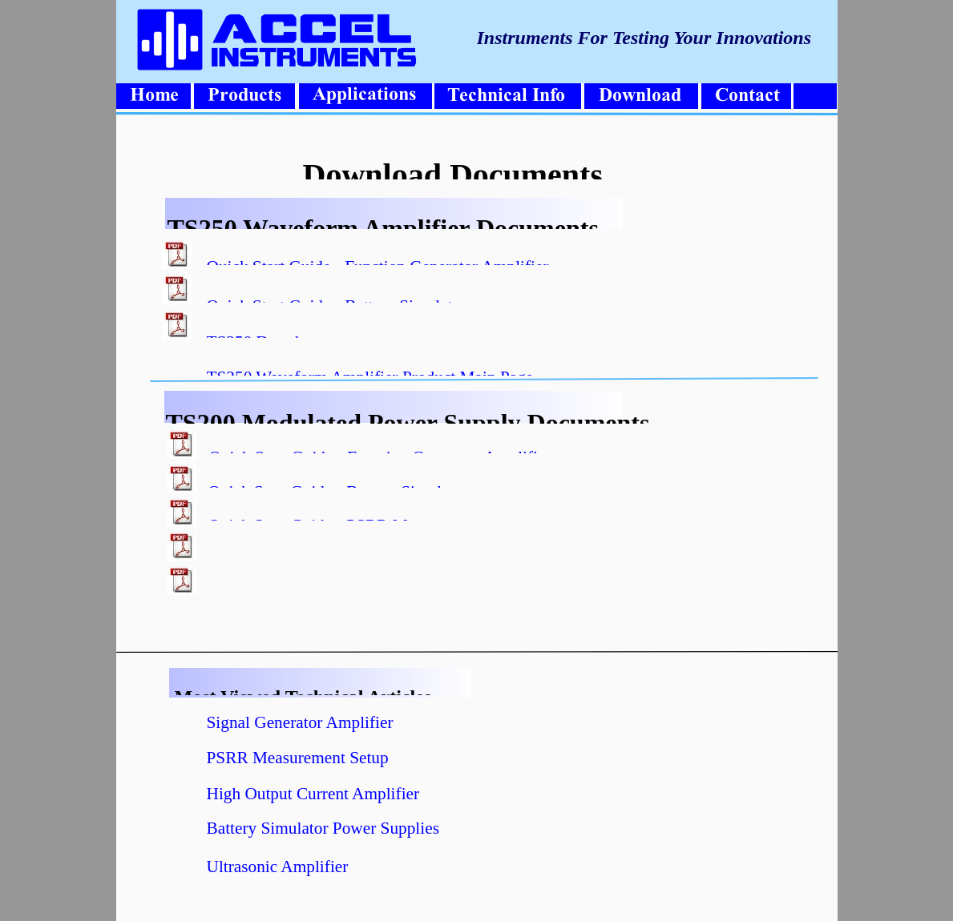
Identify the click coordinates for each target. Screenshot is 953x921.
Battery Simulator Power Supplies (323, 828)
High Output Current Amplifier (313, 793)
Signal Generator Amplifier (300, 722)
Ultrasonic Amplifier (278, 866)
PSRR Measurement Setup (298, 757)
